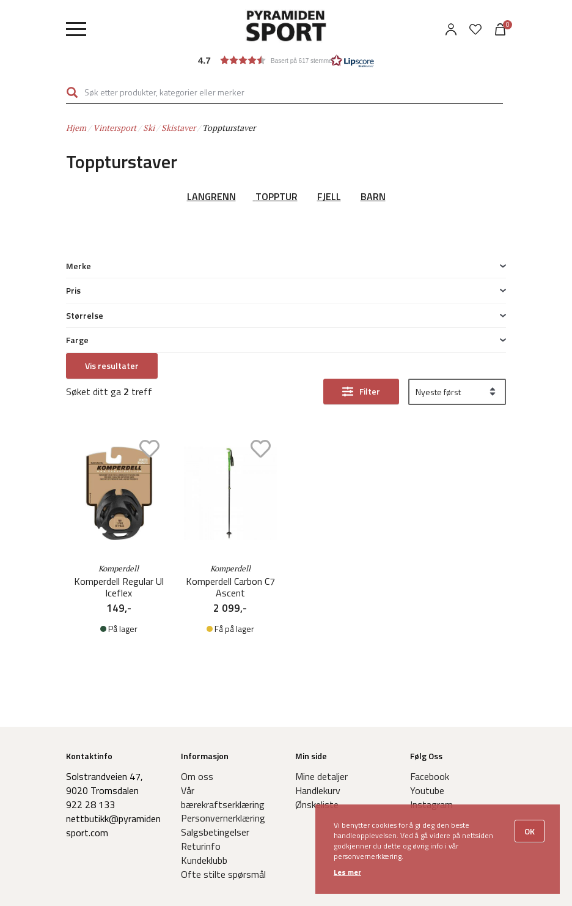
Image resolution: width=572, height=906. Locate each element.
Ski (149, 127)
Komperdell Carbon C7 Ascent (230, 463)
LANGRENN (211, 196)
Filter (369, 267)
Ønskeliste (317, 725)
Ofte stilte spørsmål (223, 794)
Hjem (76, 127)
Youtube (427, 711)
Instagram (431, 725)
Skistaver (178, 127)
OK (529, 831)
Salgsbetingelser (215, 753)
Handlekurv (317, 711)
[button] (286, 60)
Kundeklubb (204, 780)
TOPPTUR (276, 196)
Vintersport (114, 127)
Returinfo (201, 767)
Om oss (197, 697)
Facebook (429, 697)
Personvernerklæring (223, 739)
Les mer (347, 872)
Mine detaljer (321, 697)
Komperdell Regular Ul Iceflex (119, 463)
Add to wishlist (149, 324)
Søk (72, 92)
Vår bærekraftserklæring (223, 718)
